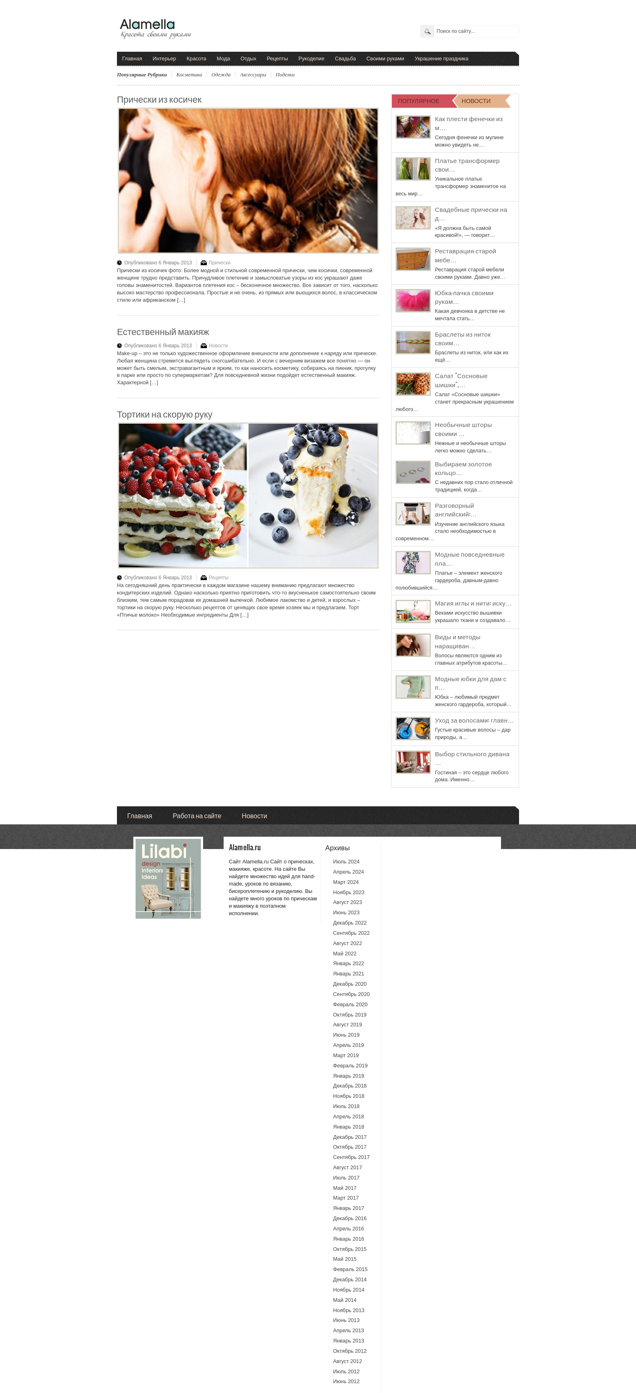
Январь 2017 (348, 1208)
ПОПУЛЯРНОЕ (418, 100)
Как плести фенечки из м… (469, 123)
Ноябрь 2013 (348, 1310)
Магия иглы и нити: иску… (473, 602)
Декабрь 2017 (350, 1137)
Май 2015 (345, 1259)
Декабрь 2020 (350, 984)
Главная (132, 58)
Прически (220, 263)
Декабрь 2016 (350, 1218)
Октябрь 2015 (350, 1249)
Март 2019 (346, 1055)
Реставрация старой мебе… (465, 255)
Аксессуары (253, 74)
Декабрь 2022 (350, 923)
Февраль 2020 (350, 1004)
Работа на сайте (197, 815)
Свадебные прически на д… (471, 213)
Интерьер (164, 58)
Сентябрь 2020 (351, 994)
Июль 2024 (346, 861)
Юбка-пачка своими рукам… (464, 297)
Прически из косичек (159, 98)
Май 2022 (345, 953)
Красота (196, 58)
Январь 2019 (348, 1076)
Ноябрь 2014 (348, 1290)
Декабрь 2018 (350, 1086)
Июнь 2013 (346, 1320)
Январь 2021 (348, 974)
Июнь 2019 (346, 1035)
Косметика (189, 74)
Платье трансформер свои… (467, 165)
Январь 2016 (348, 1239)
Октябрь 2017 (350, 1147)
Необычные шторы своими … (463, 429)
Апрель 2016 (348, 1228)
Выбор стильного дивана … (472, 758)
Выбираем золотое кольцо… (463, 468)
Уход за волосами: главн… (474, 719)
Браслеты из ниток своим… (463, 338)
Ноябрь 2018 (348, 1096)
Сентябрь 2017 (351, 1157)
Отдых (248, 58)
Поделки (285, 74)
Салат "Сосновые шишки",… (461, 380)
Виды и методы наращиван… (457, 641)
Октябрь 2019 (350, 1015)
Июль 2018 (346, 1106)
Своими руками (385, 58)
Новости (218, 346)
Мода (223, 58)
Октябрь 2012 (350, 1351)
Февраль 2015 (350, 1269)
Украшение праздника (442, 58)
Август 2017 (347, 1167)
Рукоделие (311, 58)
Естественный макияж (163, 330)
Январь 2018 (348, 1127)
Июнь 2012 (346, 1381)
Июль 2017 (346, 1178)
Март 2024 (346, 882)
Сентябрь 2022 (351, 933)
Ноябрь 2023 (348, 892)
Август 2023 (347, 902)
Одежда (221, 74)
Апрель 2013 (348, 1330)
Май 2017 (345, 1188)
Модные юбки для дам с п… (470, 683)
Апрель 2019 (348, 1045)
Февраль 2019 (350, 1066)
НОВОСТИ (476, 100)
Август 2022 (347, 943)
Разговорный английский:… (456, 509)
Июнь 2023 (346, 912)
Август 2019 (347, 1024)
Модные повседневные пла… (470, 558)
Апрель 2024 (348, 872)
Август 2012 (347, 1361)
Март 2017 (346, 1198)
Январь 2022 (348, 963)
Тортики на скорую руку (165, 413)
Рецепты (277, 58)
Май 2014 (345, 1300)
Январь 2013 (348, 1341)
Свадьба (345, 58)
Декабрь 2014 (350, 1279)
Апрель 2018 (348, 1116)
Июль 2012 (346, 1371)
